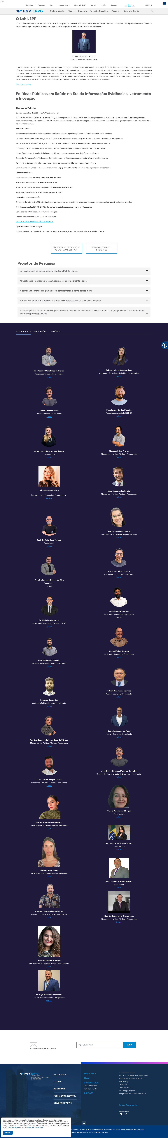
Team (52, 5)
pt (126, 5)
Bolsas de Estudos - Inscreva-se (101, 248)
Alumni (93, 5)
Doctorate (82, 11)
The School (29, 5)
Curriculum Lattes (23, 84)
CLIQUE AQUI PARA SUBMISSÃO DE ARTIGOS (34, 222)
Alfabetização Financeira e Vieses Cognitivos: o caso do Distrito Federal (84, 280)
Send (129, 1045)
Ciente (7, 1133)
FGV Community (90, 1089)
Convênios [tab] (55, 331)
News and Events (131, 11)
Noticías (103, 5)
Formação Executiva (99, 11)
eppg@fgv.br (129, 1091)
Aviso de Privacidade (35, 1127)
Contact (114, 5)
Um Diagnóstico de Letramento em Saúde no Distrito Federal (84, 270)
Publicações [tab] (40, 331)
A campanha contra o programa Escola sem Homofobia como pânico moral (84, 290)
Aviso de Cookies (13, 1127)
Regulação (42, 5)
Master (57, 1082)
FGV (2, 1)
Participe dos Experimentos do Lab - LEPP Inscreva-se (66, 248)
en (130, 5)
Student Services (90, 1086)
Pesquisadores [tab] (23, 331)
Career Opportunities (128, 1105)
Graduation (60, 1075)
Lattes (49, 377)
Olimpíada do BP (80, 5)
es (133, 5)
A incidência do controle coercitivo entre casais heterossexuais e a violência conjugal (84, 300)
